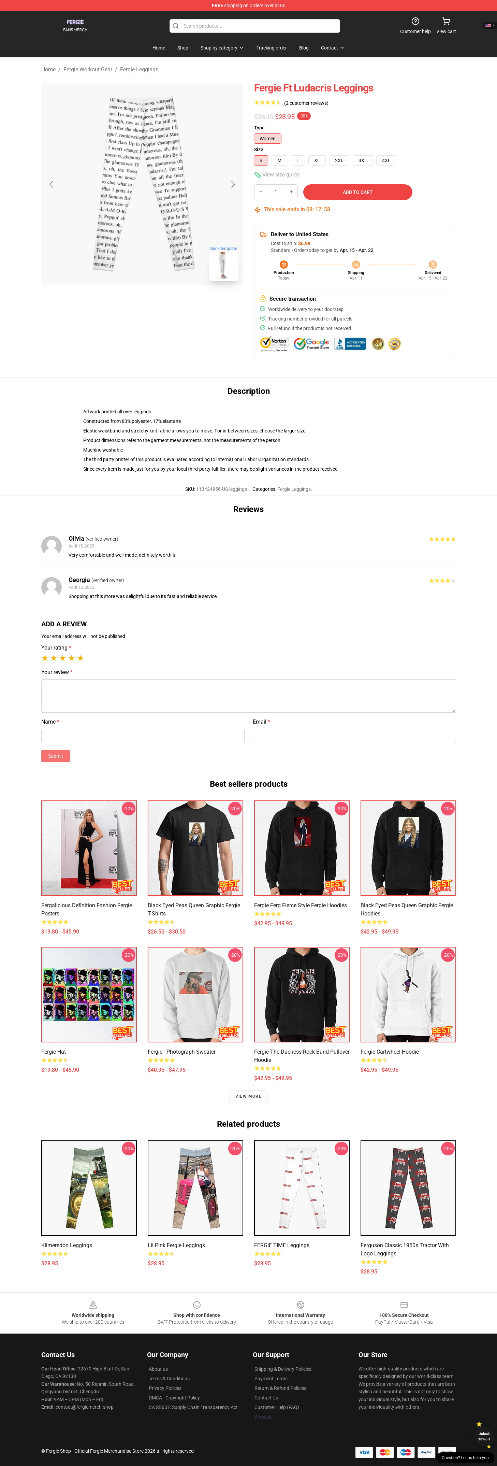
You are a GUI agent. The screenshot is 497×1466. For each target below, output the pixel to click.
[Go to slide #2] (160, 301)
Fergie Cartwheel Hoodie (390, 1052)
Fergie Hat (53, 1052)
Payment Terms (271, 1378)
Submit (55, 756)
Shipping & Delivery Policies (282, 1369)
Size (258, 149)
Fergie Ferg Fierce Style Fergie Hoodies (300, 905)
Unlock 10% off (484, 1436)
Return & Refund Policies (280, 1388)
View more (248, 1096)
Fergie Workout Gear (87, 69)
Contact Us (266, 1397)
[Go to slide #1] (124, 301)
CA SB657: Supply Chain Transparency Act (193, 1407)
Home (48, 69)
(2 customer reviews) (306, 103)
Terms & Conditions (169, 1378)
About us (158, 1369)
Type (259, 127)
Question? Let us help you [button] (465, 1457)
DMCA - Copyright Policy (174, 1397)
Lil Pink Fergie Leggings (176, 1245)
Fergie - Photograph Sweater (182, 1052)
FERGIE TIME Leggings (281, 1245)
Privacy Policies (165, 1388)
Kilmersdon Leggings (66, 1245)
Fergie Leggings (139, 69)
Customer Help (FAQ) (276, 1407)
